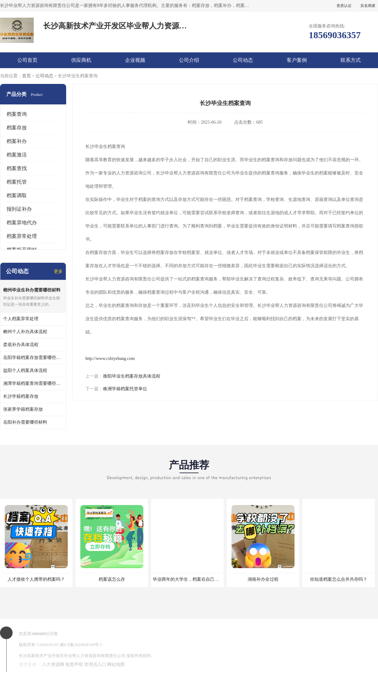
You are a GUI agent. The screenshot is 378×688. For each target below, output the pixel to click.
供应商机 (81, 60)
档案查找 (17, 168)
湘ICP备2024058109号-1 (81, 644)
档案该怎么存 (112, 579)
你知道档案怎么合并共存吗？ (338, 579)
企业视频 (135, 60)
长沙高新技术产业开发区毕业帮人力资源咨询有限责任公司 (72, 655)
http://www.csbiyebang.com (110, 358)
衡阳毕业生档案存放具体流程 (131, 376)
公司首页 (27, 60)
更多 (58, 271)
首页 (26, 76)
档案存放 (17, 127)
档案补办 (17, 141)
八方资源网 (53, 664)
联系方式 (351, 60)
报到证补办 (19, 209)
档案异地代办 (22, 222)
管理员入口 (95, 664)
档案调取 (17, 195)
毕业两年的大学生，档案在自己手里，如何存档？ (201, 579)
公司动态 (243, 60)
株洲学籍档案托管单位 (125, 388)
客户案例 (297, 60)
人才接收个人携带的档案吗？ (36, 579)
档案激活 (17, 154)
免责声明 (74, 664)
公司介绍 (189, 60)
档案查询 (17, 114)
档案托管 (17, 182)
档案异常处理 (22, 236)
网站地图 (116, 664)
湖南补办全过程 (263, 579)
